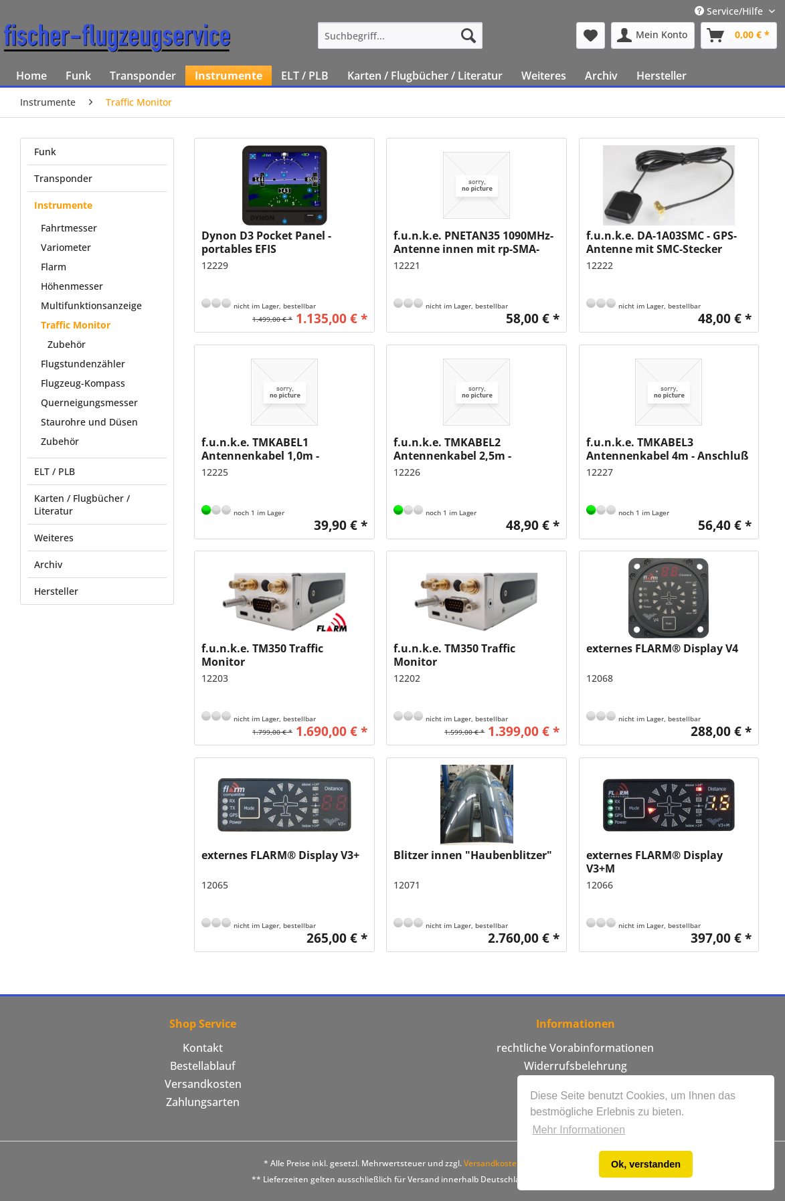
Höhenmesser (72, 286)
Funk (45, 151)
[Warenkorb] (739, 35)
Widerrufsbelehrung (575, 1065)
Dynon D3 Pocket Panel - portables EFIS (266, 242)
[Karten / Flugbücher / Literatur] (425, 76)
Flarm (53, 266)
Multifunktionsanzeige (91, 305)
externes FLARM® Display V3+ (280, 855)
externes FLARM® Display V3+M (654, 861)
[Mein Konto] (653, 35)
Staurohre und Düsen (89, 421)
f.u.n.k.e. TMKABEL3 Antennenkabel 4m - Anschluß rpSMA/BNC (667, 449)
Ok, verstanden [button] (646, 1164)
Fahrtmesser (69, 227)
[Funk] (78, 76)
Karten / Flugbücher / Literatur (82, 504)
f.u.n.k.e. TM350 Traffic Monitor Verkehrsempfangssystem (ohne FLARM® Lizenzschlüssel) (463, 655)
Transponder (63, 178)
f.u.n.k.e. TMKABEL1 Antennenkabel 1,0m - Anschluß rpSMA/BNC (260, 449)
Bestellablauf (203, 1065)
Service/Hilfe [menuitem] (730, 11)
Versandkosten (203, 1084)
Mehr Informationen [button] (578, 1129)
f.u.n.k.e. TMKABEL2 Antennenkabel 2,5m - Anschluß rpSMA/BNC (452, 449)
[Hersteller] (661, 76)
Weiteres (54, 537)
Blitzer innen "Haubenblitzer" (473, 855)
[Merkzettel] (590, 35)
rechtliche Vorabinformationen (575, 1047)
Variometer (66, 247)
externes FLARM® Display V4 (662, 649)
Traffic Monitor (75, 324)
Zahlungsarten (203, 1102)
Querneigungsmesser (89, 402)
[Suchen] (468, 35)
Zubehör (67, 344)
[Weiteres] (544, 76)
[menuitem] (400, 35)
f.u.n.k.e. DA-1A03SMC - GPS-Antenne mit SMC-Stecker (661, 242)
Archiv (48, 564)
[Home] (31, 76)
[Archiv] (601, 76)
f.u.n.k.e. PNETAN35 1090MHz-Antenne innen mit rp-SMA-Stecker (473, 242)
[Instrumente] (228, 76)
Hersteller (56, 591)
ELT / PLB (54, 471)
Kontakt (203, 1047)
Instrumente (63, 205)
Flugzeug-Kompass (83, 383)
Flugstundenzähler (83, 363)
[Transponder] (142, 76)
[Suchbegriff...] (400, 35)
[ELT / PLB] (305, 76)
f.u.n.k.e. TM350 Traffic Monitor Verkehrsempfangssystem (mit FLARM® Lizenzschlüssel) (283, 655)
